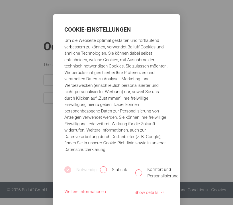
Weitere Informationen (85, 191)
